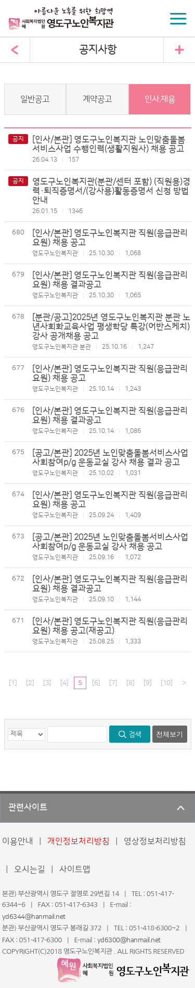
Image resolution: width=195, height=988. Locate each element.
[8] (130, 683)
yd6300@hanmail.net (129, 940)
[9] (147, 683)
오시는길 (29, 869)
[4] (64, 683)
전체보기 (169, 734)
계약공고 (97, 99)
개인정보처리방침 (78, 841)
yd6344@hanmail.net (34, 916)
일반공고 (34, 99)
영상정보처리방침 (155, 841)
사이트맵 (74, 869)
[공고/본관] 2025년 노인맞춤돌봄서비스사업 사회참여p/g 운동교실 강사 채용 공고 (110, 542)
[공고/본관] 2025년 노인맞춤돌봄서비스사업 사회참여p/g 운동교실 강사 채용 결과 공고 (110, 458)
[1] (13, 683)
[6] (96, 683)
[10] (166, 683)
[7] (113, 683)
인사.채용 (160, 99)
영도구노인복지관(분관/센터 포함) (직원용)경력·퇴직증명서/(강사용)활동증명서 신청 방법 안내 (111, 191)
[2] (30, 683)
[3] (47, 683)
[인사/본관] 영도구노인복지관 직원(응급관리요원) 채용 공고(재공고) (110, 626)
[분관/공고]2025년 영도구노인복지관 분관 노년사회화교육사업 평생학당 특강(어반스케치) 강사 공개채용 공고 (111, 327)
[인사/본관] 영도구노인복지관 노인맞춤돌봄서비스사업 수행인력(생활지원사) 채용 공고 (108, 144)
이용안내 (17, 841)
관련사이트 (27, 807)
